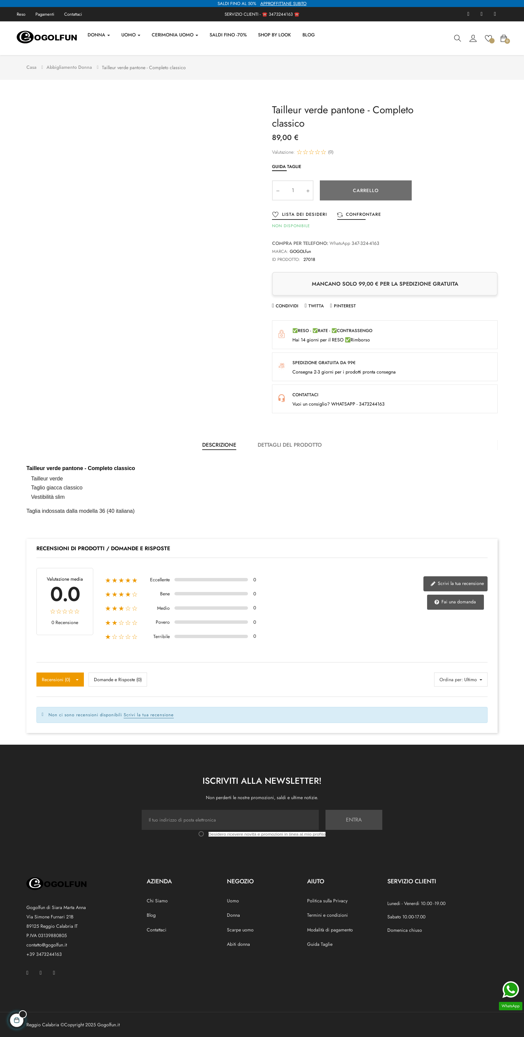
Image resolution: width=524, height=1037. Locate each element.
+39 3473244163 (44, 953)
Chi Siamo (157, 900)
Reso (21, 14)
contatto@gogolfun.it (46, 943)
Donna (233, 914)
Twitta (316, 305)
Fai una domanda (455, 600)
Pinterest (345, 305)
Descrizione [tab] (219, 444)
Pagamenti (44, 14)
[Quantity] (293, 189)
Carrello (366, 189)
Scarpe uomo (240, 928)
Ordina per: (451, 678)
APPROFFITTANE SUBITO (283, 3)
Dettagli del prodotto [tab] (290, 444)
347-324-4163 (365, 242)
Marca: (280, 250)
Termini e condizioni (327, 914)
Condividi (287, 305)
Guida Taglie (286, 165)
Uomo (233, 900)
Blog (151, 914)
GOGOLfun (300, 250)
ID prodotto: (286, 258)
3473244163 (281, 14)
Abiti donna (238, 943)
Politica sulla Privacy (327, 900)
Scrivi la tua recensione (457, 582)
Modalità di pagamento (330, 928)
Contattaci (73, 14)
